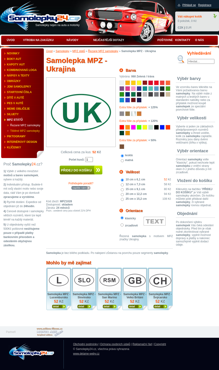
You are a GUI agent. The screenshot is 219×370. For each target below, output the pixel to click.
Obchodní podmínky (85, 344)
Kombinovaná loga (22, 70)
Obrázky (14, 81)
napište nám (79, 187)
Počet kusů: (77, 159)
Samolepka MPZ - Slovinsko (84, 296)
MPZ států (15, 119)
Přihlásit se (189, 5)
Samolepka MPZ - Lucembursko (58, 296)
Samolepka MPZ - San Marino (109, 296)
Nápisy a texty (18, 75)
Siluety (13, 114)
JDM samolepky (19, 86)
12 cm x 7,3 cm (135, 184)
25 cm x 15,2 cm (136, 198)
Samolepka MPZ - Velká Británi (134, 296)
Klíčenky (14, 147)
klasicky (130, 218)
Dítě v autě (15, 97)
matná (129, 160)
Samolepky (62, 51)
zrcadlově (131, 225)
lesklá (129, 155)
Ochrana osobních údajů (115, 344)
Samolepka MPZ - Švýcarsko (160, 296)
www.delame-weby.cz (86, 353)
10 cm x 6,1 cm (135, 179)
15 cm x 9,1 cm (135, 189)
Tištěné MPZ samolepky (25, 130)
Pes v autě (15, 103)
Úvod (49, 51)
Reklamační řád (142, 344)
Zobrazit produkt (59, 306)
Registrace (204, 5)
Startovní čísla (19, 92)
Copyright (160, 344)
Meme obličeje (18, 108)
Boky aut (14, 59)
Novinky (13, 53)
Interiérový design (22, 142)
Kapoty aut (16, 64)
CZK (180, 27)
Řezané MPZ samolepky (25, 125)
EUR (188, 27)
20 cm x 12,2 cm (136, 194)
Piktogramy (16, 136)
